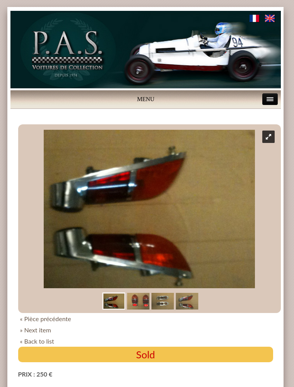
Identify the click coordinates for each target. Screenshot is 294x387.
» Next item (35, 330)
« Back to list (37, 341)
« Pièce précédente (45, 318)
